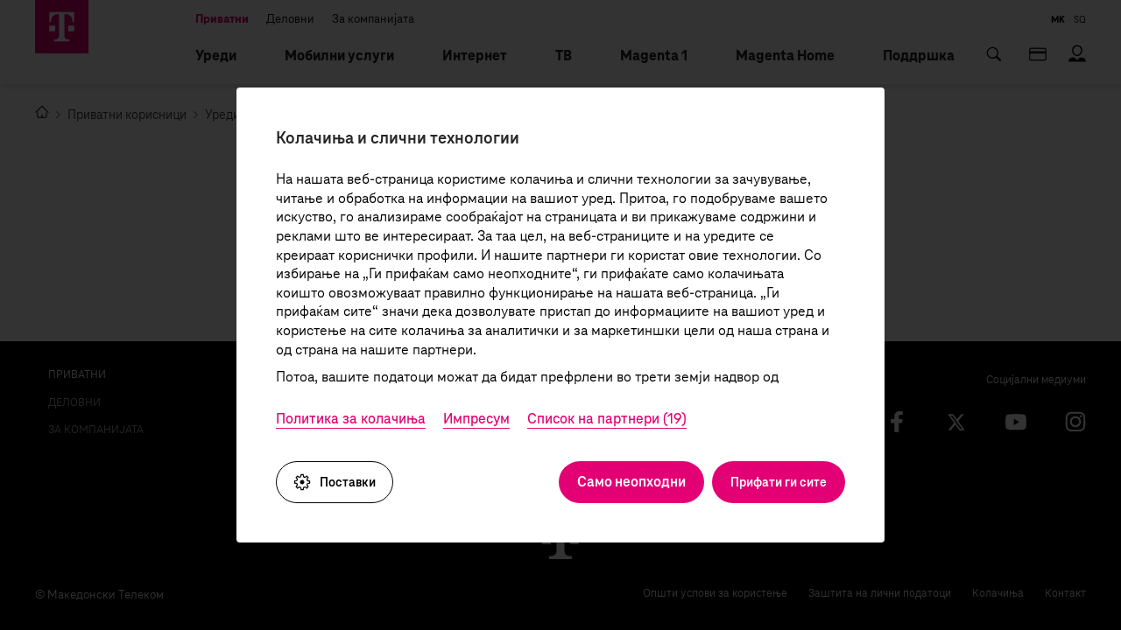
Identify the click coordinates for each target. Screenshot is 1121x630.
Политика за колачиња (351, 419)
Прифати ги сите (778, 482)
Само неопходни (631, 481)
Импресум (476, 419)
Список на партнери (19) (607, 419)
